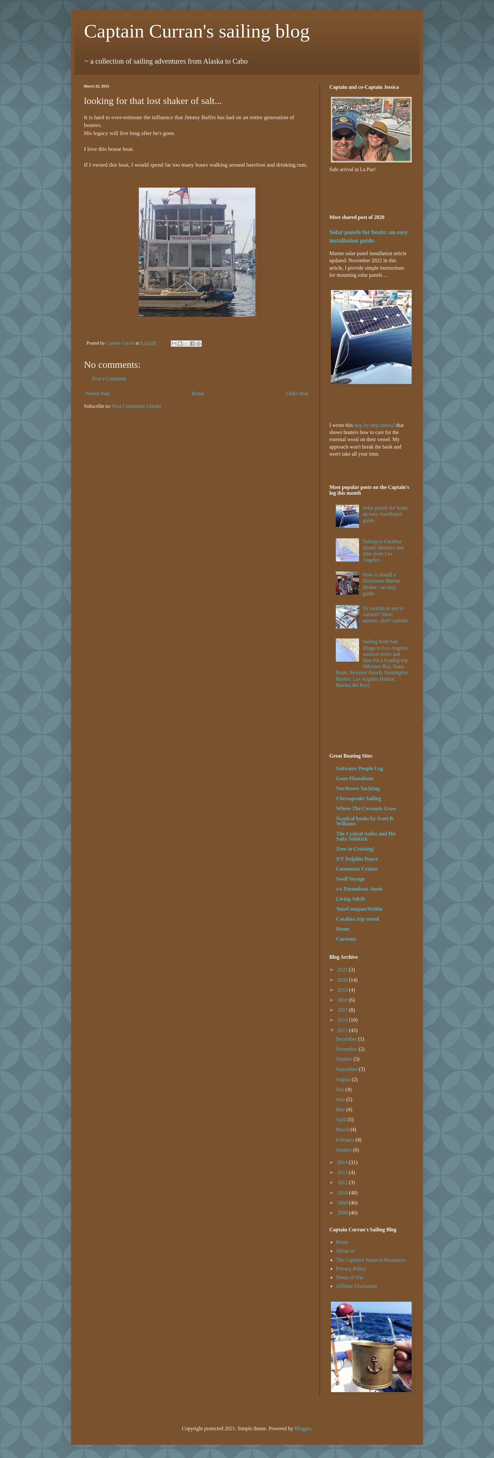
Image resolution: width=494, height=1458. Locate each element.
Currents (346, 939)
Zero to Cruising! (355, 849)
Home (198, 393)
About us (345, 1251)
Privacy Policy (351, 1268)
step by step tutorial (374, 425)
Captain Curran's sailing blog (197, 31)
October (344, 1059)
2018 (343, 1000)
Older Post (297, 393)
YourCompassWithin (359, 909)
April (341, 1119)
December (346, 1039)
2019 (343, 990)
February (345, 1140)
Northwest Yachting (358, 788)
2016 (343, 1020)
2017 (343, 1010)
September (347, 1069)
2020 (343, 980)
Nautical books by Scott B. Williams (365, 821)
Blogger (302, 1428)
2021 (343, 969)
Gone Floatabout (354, 778)
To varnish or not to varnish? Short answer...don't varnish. (386, 614)
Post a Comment (109, 378)
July (340, 1089)
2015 (343, 1030)
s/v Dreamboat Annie (359, 889)
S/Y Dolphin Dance (357, 859)
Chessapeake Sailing (358, 798)
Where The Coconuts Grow (366, 808)
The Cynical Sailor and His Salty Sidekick (366, 836)
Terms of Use (350, 1277)
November (347, 1049)
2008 (343, 1212)
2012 (343, 1182)
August (343, 1079)
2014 (343, 1162)
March (342, 1129)
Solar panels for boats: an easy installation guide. (386, 514)
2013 (343, 1172)
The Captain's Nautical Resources (371, 1260)
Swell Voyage (350, 879)
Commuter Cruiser (357, 869)
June (340, 1099)
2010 (343, 1192)
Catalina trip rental (357, 919)
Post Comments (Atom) (136, 406)
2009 (343, 1202)
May (340, 1109)
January (344, 1150)
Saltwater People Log (359, 768)
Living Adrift (350, 899)
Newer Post (97, 393)
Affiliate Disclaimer (356, 1286)
